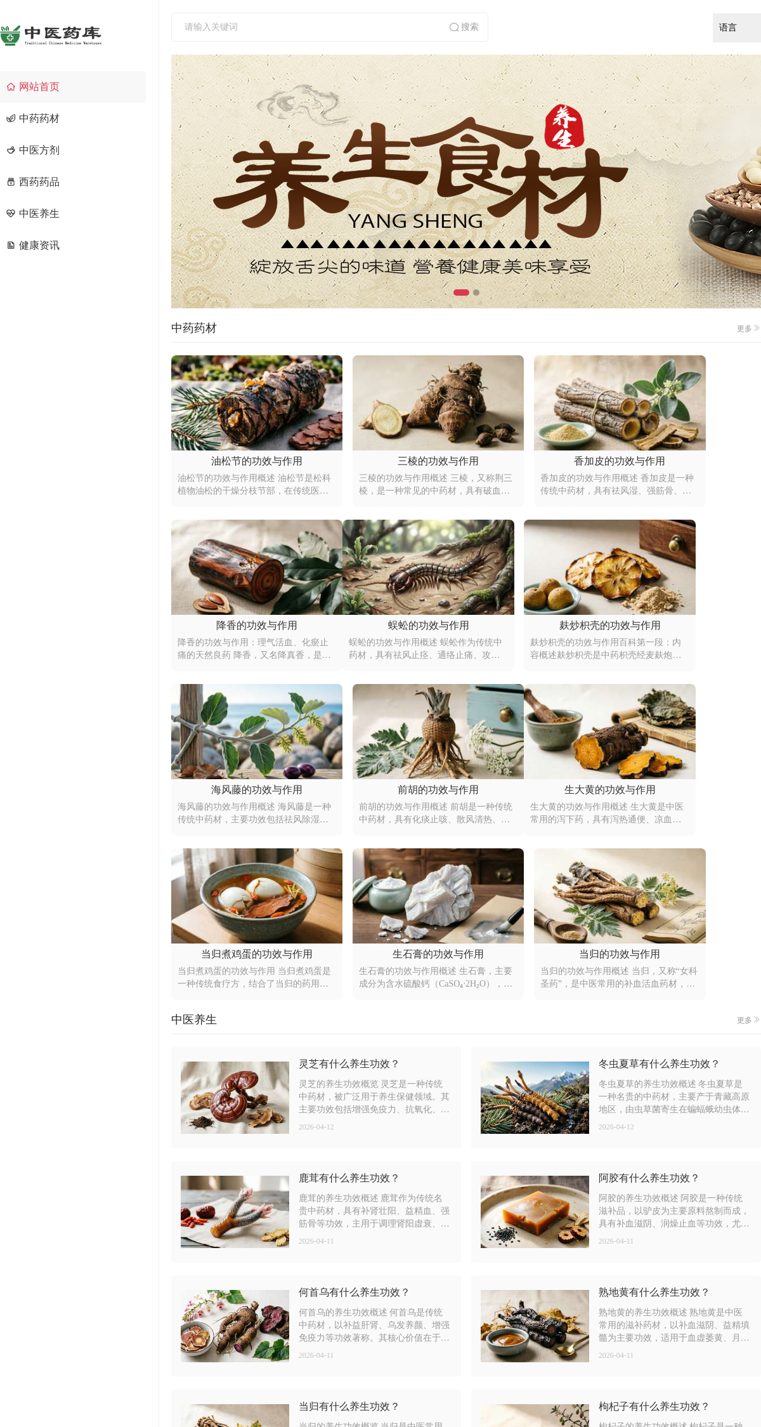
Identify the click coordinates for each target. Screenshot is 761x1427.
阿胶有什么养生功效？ (649, 1013)
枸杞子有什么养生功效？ (654, 1242)
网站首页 (33, 86)
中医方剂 (33, 150)
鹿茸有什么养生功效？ (349, 1013)
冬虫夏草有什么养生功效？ (659, 899)
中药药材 (33, 118)
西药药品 (33, 181)
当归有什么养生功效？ (349, 1242)
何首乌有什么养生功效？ (354, 1127)
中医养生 (33, 213)
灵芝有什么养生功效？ (349, 899)
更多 (749, 328)
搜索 (463, 27)
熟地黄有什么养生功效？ (654, 1127)
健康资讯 (33, 245)
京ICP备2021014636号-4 (522, 1393)
